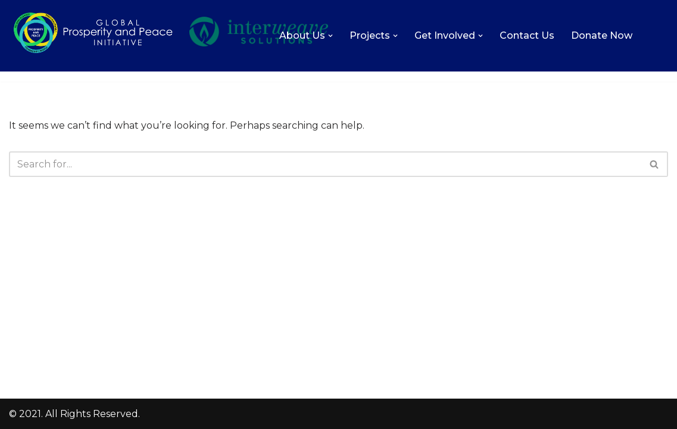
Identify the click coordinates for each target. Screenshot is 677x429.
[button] (330, 35)
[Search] (325, 164)
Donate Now (601, 35)
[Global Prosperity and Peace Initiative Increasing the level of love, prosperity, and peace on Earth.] (93, 52)
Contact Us (527, 35)
